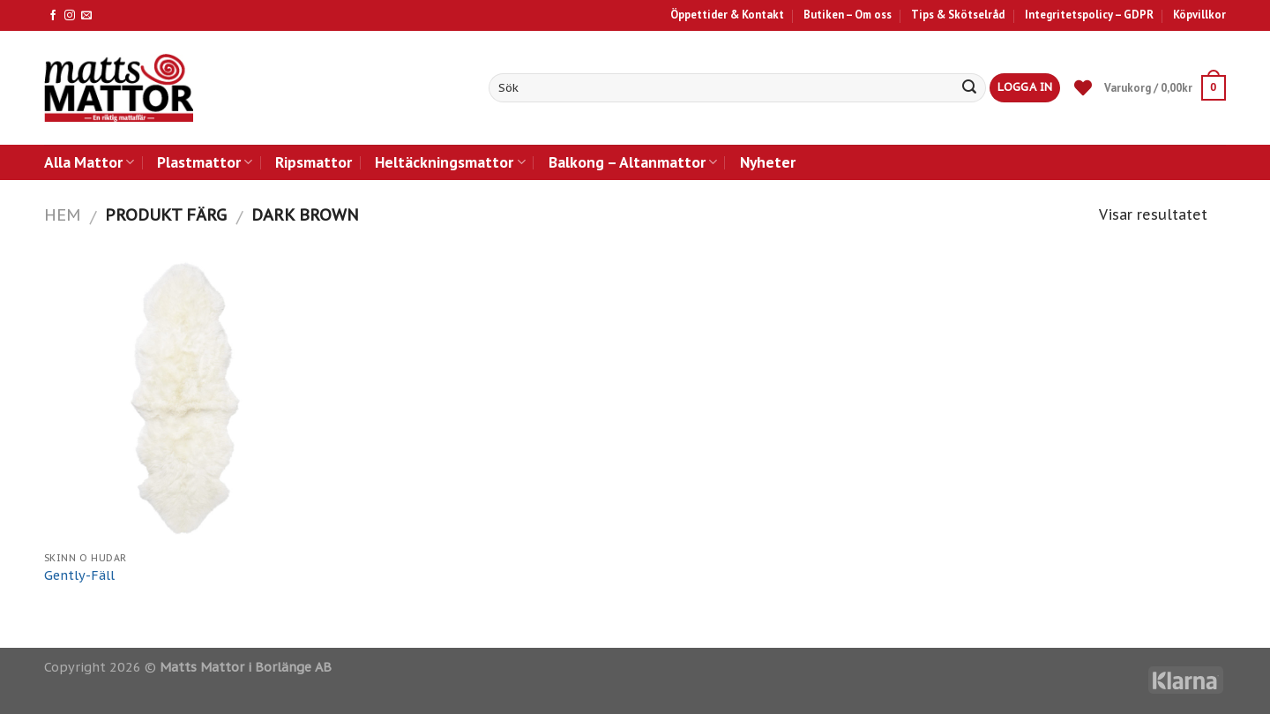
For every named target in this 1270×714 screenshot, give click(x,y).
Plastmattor (204, 162)
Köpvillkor (1199, 14)
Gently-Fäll (79, 575)
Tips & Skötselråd (958, 14)
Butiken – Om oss (847, 14)
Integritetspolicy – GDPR (1089, 14)
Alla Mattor (89, 162)
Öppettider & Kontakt (727, 14)
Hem (62, 214)
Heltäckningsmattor (450, 162)
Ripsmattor (313, 162)
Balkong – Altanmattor (633, 162)
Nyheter (768, 162)
